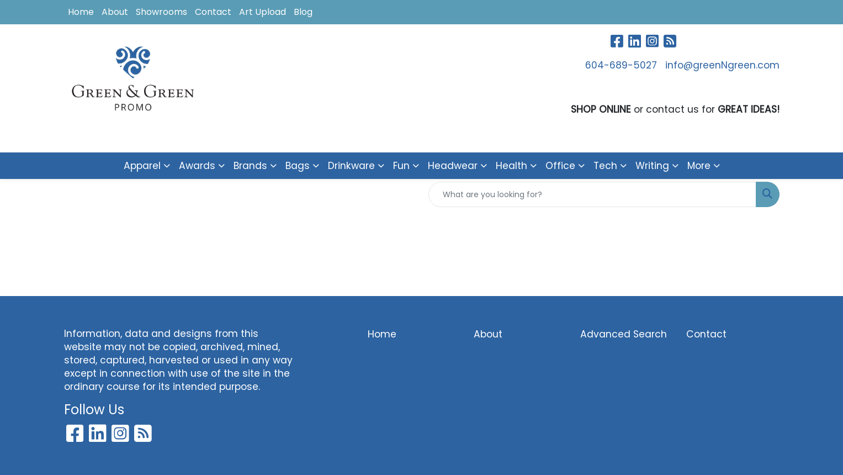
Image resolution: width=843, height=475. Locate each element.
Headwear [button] (453, 165)
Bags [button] (297, 165)
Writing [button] (652, 165)
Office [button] (560, 165)
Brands (250, 165)
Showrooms (161, 12)
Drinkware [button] (351, 165)
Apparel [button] (142, 165)
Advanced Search (623, 334)
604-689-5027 (621, 65)
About (115, 12)
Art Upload (262, 12)
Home (81, 12)
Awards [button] (197, 165)
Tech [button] (605, 165)
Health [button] (511, 165)
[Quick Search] (592, 194)
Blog (303, 12)
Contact (213, 12)
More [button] (699, 165)
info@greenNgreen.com (722, 65)
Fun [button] (401, 165)
